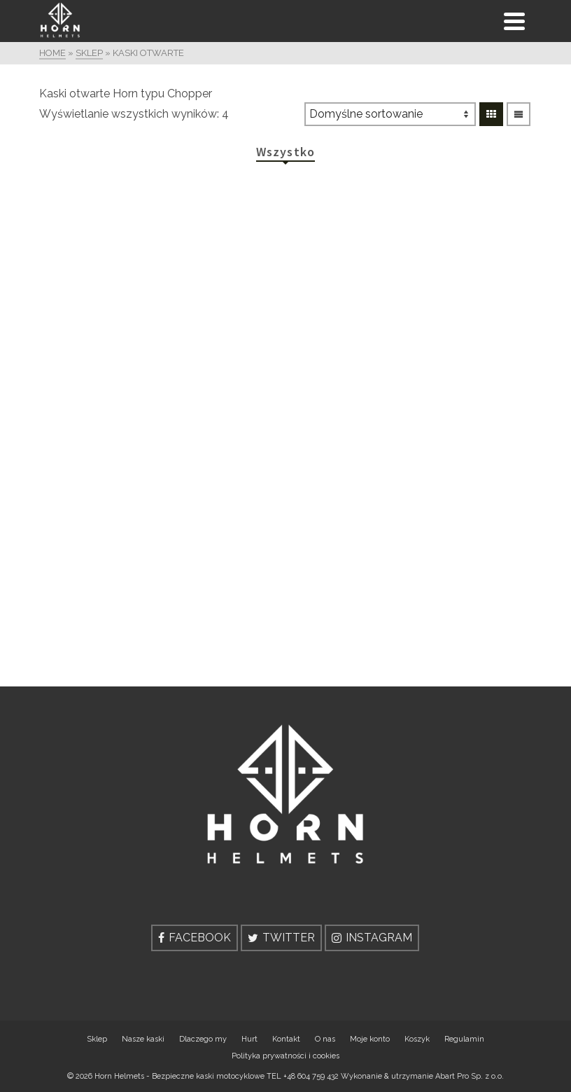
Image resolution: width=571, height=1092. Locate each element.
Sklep (97, 1039)
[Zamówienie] (390, 114)
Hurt (249, 1039)
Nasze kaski (143, 1039)
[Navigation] (514, 21)
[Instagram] (372, 938)
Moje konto (370, 1039)
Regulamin (464, 1039)
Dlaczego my (203, 1039)
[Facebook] (194, 938)
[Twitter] (281, 938)
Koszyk (417, 1039)
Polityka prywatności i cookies (285, 1055)
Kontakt (286, 1039)
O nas (325, 1039)
